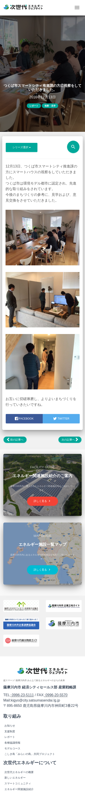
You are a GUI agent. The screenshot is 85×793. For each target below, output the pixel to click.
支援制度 (9, 731)
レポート (33, 106)
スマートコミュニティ (17, 783)
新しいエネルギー (15, 777)
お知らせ (9, 725)
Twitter (61, 419)
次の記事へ (70, 440)
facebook (24, 419)
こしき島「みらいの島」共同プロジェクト (29, 754)
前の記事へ (15, 440)
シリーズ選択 (21, 147)
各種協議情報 (12, 742)
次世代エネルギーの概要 (19, 772)
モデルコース (12, 748)
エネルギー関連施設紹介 (19, 789)
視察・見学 (50, 106)
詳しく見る (42, 501)
